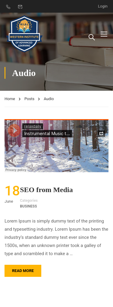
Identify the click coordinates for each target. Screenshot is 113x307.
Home (10, 99)
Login (103, 6)
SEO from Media (46, 190)
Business (28, 206)
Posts (29, 99)
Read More (23, 270)
